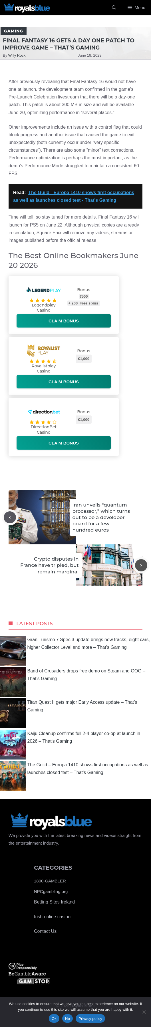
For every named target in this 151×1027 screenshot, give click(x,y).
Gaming (13, 31)
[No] (144, 1012)
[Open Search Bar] (114, 7)
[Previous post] (10, 517)
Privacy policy (90, 1018)
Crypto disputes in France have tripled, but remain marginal (49, 565)
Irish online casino (52, 916)
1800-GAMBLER (50, 880)
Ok (54, 1018)
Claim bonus (64, 320)
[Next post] (141, 565)
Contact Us (45, 931)
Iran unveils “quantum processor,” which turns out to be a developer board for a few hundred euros (101, 517)
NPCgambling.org (51, 891)
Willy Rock (17, 55)
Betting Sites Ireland (54, 902)
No (67, 1018)
